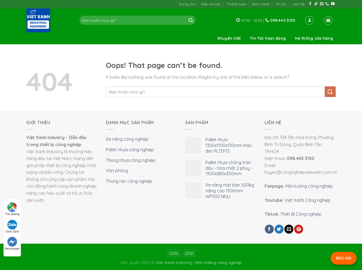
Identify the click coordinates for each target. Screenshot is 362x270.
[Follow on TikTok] (316, 4)
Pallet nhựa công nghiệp (130, 149)
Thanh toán (236, 4)
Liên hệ (298, 4)
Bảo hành (260, 4)
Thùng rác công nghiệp (129, 181)
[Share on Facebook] (269, 229)
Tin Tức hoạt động (268, 38)
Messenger (12, 243)
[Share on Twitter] (279, 229)
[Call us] (327, 4)
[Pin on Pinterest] (298, 229)
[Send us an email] (321, 4)
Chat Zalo (12, 226)
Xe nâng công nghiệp (127, 139)
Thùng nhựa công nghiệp (130, 160)
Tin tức (280, 4)
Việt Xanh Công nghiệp (308, 200)
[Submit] (190, 20)
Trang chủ (187, 4)
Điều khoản (211, 4)
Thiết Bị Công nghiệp (300, 214)
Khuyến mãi (229, 38)
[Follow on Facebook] (310, 4)
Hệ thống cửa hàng (314, 38)
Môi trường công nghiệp (309, 186)
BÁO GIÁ (343, 258)
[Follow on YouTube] (333, 4)
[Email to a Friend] (288, 229)
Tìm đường (12, 209)
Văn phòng (117, 170)
